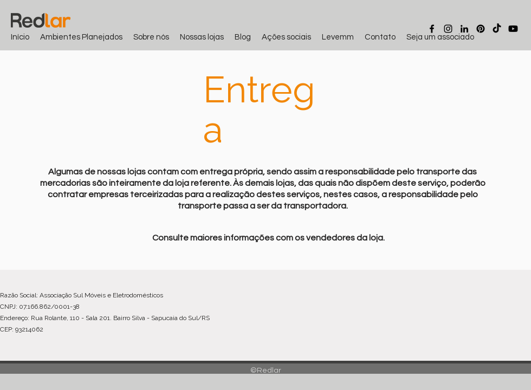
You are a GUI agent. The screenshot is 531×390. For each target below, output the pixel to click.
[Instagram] (448, 28)
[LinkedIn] (464, 28)
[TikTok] (496, 28)
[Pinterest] (480, 28)
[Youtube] (513, 28)
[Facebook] (431, 28)
